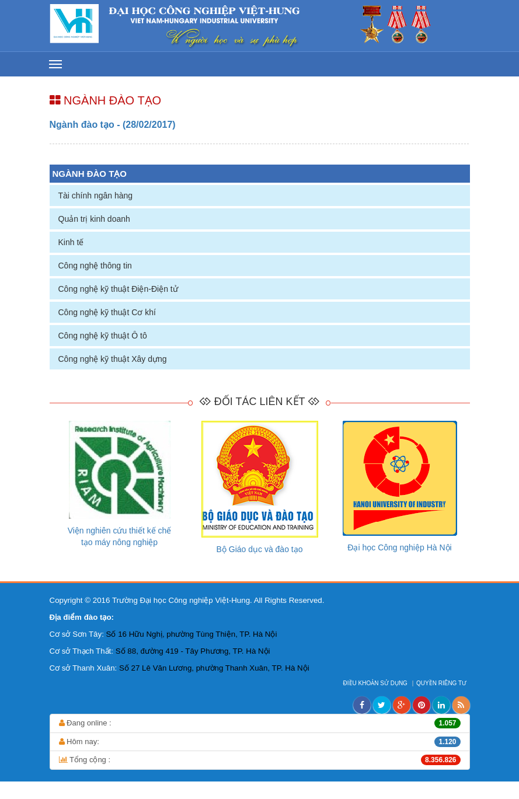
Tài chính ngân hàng (95, 195)
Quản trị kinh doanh (94, 219)
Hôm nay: (260, 742)
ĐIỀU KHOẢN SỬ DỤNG (376, 683)
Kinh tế (71, 242)
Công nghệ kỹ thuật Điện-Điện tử (118, 289)
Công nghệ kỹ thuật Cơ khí (107, 312)
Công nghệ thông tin (95, 265)
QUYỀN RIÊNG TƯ (442, 683)
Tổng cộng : (260, 760)
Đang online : (260, 723)
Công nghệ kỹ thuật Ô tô (102, 335)
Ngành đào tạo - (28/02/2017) (113, 125)
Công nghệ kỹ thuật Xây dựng (112, 359)
